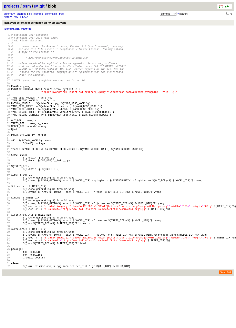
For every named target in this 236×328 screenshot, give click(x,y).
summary (9, 13)
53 (7, 215)
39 (7, 167)
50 (7, 205)
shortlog (21, 13)
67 (7, 264)
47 (7, 195)
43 (7, 181)
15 (7, 84)
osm (27, 6)
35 (7, 153)
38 (7, 163)
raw (16, 16)
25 (7, 118)
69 (7, 271)
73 (7, 285)
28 (7, 129)
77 (7, 299)
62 (7, 247)
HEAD (24, 16)
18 (7, 94)
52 (7, 212)
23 (7, 111)
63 (7, 250)
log (30, 13)
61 (7, 243)
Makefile (26, 28)
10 (7, 66)
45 (7, 188)
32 (7, 143)
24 (7, 115)
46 (7, 191)
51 (7, 209)
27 (7, 125)
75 (7, 292)
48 (7, 198)
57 (7, 229)
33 (7, 146)
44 (7, 184)
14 (7, 80)
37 (7, 160)
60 (7, 240)
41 (7, 174)
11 (7, 70)
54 (7, 219)
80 (7, 309)
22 (7, 108)
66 (7, 261)
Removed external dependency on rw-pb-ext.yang (35, 22)
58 (7, 233)
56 (7, 226)
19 (7, 98)
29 (7, 132)
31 (7, 139)
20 (7, 101)
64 (7, 254)
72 (7, 281)
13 (7, 77)
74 (7, 288)
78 (7, 302)
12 (7, 73)
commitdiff (51, 13)
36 (7, 156)
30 (7, 136)
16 (7, 87)
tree (61, 13)
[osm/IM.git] (11, 28)
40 (7, 170)
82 (7, 316)
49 (7, 202)
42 (7, 177)
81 (7, 313)
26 (7, 122)
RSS (229, 322)
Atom (222, 322)
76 (7, 295)
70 (7, 274)
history (8, 16)
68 (7, 267)
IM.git (39, 6)
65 (7, 257)
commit (38, 13)
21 (7, 104)
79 (7, 306)
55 (7, 222)
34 (7, 150)
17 (7, 91)
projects (11, 6)
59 (7, 236)
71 (7, 278)
